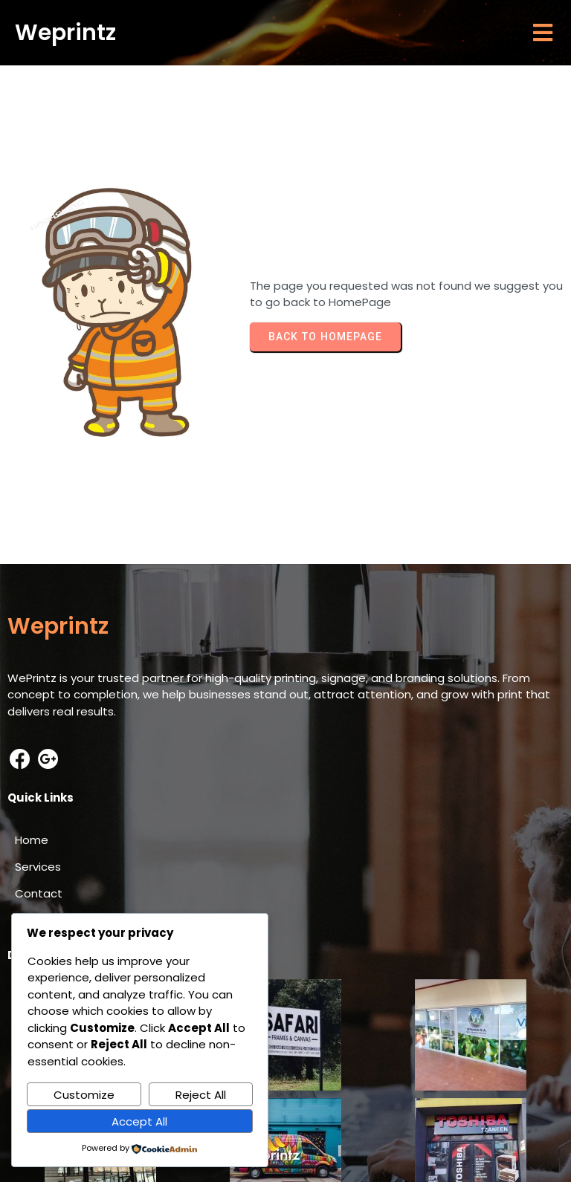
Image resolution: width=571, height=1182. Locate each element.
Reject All (200, 1095)
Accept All (139, 1121)
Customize (84, 1095)
